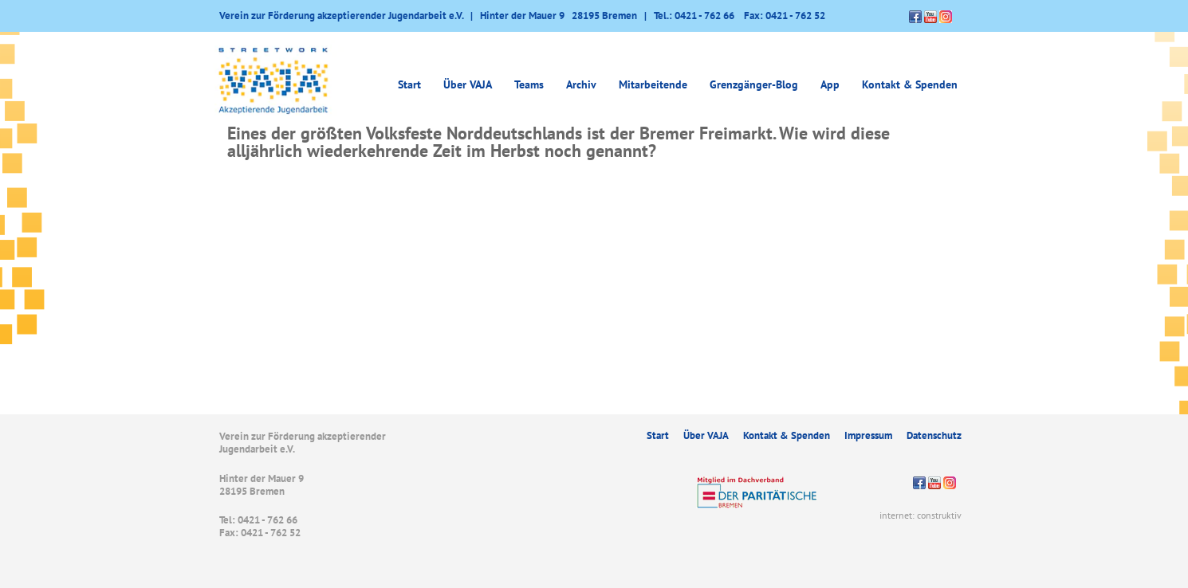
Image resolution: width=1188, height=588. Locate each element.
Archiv (581, 84)
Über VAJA (467, 84)
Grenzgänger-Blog (754, 84)
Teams (529, 84)
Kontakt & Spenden (910, 84)
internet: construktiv (920, 515)
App (830, 84)
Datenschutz (934, 435)
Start (409, 84)
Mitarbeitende (653, 84)
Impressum (868, 435)
